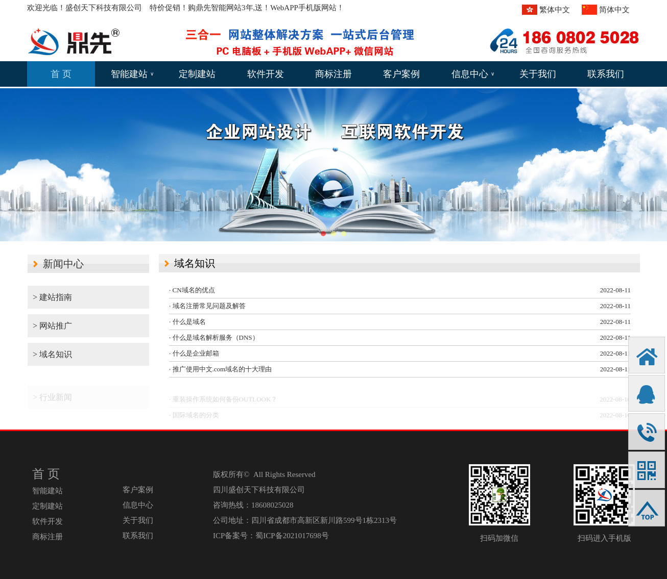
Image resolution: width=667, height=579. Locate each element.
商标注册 (333, 74)
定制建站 (197, 74)
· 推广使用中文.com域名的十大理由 (220, 369)
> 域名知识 (52, 354)
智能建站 (132, 74)
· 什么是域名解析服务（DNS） (214, 337)
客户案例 (401, 74)
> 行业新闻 (52, 400)
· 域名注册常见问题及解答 (207, 306)
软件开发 (265, 74)
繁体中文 (554, 10)
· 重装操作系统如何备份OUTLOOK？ (223, 402)
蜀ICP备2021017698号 (291, 536)
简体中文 (614, 10)
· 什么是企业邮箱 (194, 353)
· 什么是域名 (187, 321)
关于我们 (537, 74)
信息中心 (472, 74)
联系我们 (605, 74)
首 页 (61, 74)
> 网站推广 (52, 325)
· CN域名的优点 (192, 290)
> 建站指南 (52, 297)
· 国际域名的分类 (194, 418)
